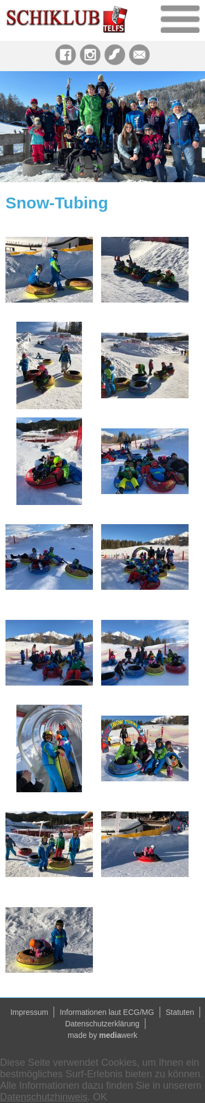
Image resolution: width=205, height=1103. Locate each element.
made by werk (103, 1035)
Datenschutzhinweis (43, 1097)
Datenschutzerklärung (102, 1023)
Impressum (29, 1012)
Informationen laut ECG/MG (107, 1012)
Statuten (180, 1012)
